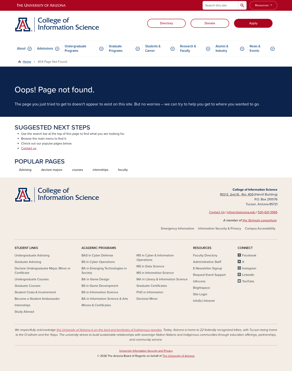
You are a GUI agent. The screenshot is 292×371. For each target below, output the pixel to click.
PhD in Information (149, 292)
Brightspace (201, 288)
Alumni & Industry (222, 48)
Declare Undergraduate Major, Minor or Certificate (42, 270)
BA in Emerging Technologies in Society (104, 270)
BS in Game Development (100, 286)
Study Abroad (24, 312)
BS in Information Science (100, 292)
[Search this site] (220, 5)
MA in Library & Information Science (162, 279)
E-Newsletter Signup (207, 268)
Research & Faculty (188, 48)
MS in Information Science (155, 273)
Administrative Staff (207, 262)
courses (77, 170)
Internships (22, 305)
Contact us (28, 148)
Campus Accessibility (260, 228)
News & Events (255, 48)
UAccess (199, 281)
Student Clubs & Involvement (35, 292)
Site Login (200, 294)
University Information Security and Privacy (146, 351)
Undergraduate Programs (75, 48)
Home (27, 62)
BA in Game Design (95, 279)
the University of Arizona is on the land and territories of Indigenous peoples (109, 330)
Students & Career (153, 48)
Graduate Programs (115, 48)
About (21, 48)
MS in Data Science (150, 266)
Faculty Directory (205, 255)
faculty (123, 170)
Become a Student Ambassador (37, 299)
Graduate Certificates (151, 286)
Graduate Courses (27, 286)
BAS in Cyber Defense (97, 255)
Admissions (45, 48)
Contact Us (217, 212)
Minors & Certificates (96, 305)
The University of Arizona (178, 356)
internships (100, 170)
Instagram (249, 268)
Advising (25, 170)
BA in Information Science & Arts (105, 299)
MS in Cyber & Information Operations (155, 257)
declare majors (51, 170)
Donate (210, 23)
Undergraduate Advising (32, 255)
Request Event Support (209, 275)
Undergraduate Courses (32, 279)
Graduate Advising (28, 262)
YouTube (248, 281)
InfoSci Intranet (204, 301)
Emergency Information (177, 228)
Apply (253, 23)
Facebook (249, 255)
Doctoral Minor (147, 299)
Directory (166, 23)
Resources (262, 5)
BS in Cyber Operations (98, 262)
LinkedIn (248, 275)
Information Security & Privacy (219, 228)
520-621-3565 (267, 212)
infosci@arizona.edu (241, 212)
